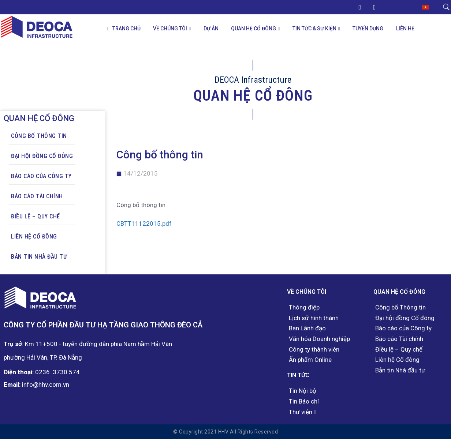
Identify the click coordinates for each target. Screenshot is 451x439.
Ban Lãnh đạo (307, 328)
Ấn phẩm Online (310, 359)
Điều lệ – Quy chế (35, 216)
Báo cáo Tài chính (37, 196)
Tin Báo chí (304, 401)
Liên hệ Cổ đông (34, 236)
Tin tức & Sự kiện (314, 28)
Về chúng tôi (170, 28)
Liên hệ (405, 28)
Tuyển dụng (368, 28)
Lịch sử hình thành (314, 318)
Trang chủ (123, 29)
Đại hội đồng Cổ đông (42, 156)
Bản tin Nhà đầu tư (39, 256)
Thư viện (300, 412)
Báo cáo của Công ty (41, 176)
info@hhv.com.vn (45, 384)
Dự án (211, 28)
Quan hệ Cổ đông (253, 28)
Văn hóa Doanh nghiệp (319, 338)
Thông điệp (304, 307)
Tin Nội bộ (302, 390)
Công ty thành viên (314, 349)
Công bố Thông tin (39, 135)
